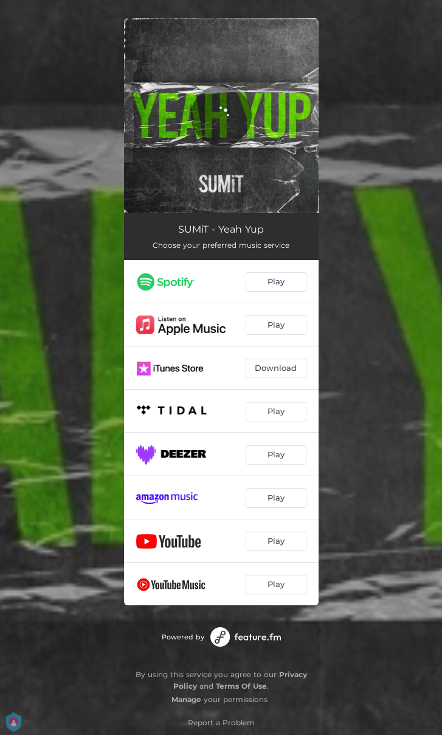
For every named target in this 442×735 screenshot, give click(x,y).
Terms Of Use (241, 686)
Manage (186, 699)
